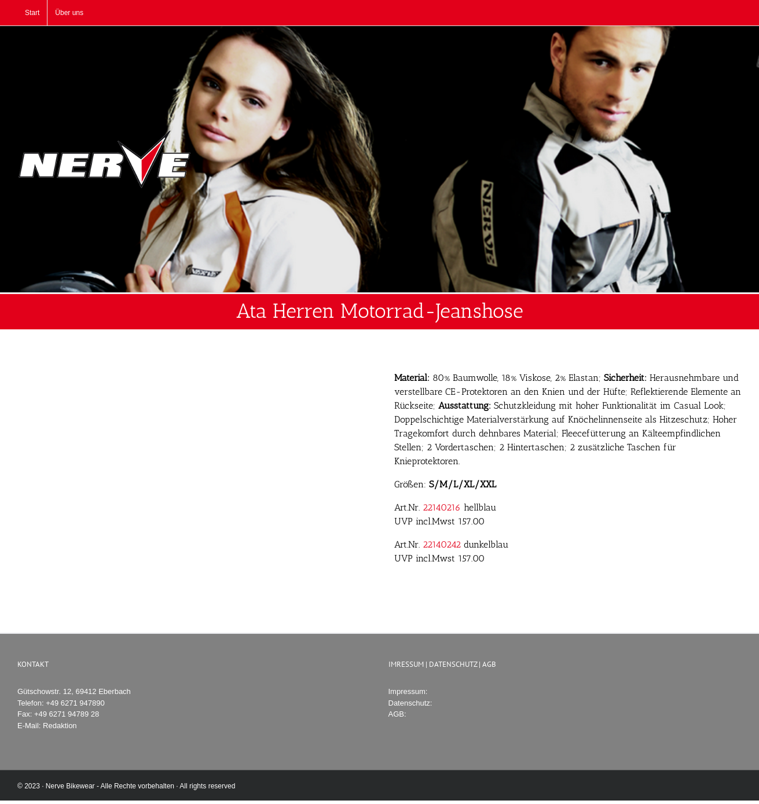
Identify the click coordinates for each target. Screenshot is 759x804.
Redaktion (60, 725)
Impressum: (408, 691)
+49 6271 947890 (75, 703)
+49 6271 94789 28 (66, 714)
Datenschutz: (410, 703)
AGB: (397, 714)
